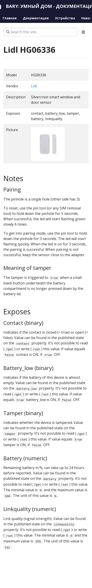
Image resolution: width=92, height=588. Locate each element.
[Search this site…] (40, 32)
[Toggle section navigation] (83, 32)
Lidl (34, 86)
